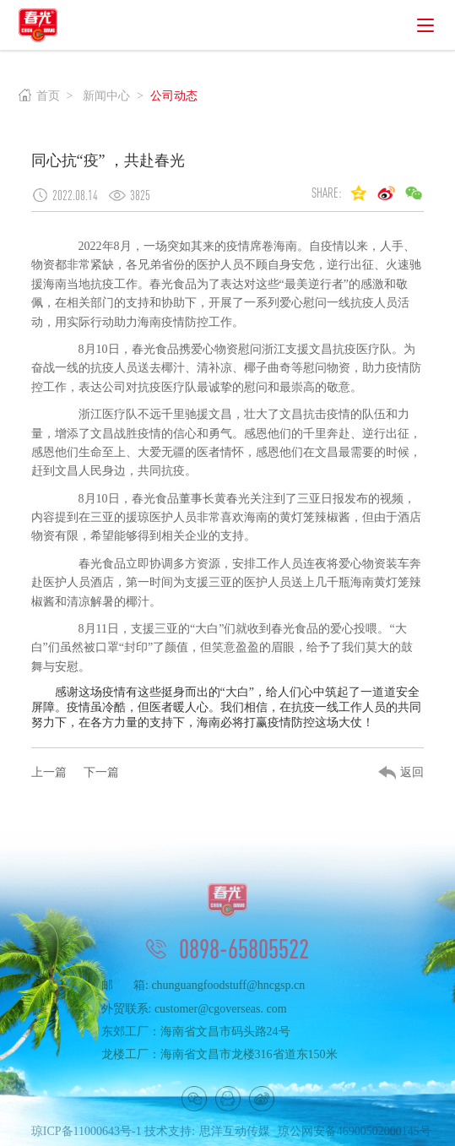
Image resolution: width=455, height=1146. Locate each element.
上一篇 (49, 772)
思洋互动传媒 (234, 1135)
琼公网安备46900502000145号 (354, 1135)
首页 (39, 95)
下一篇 (101, 772)
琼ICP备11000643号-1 (86, 1135)
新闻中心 (106, 96)
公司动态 (174, 96)
